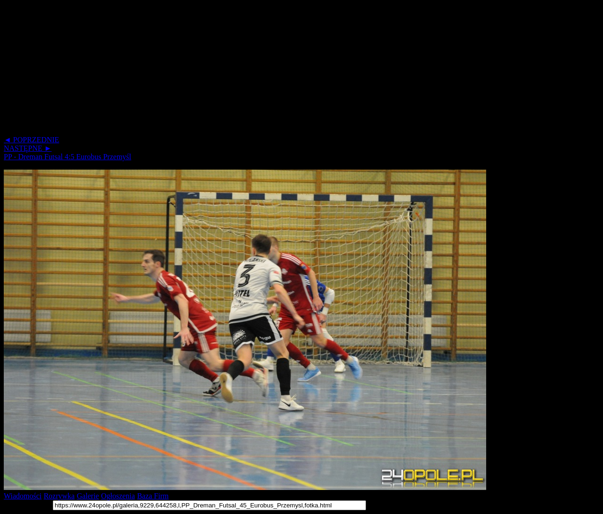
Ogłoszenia (118, 496)
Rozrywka (59, 496)
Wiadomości (22, 496)
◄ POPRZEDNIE (31, 140)
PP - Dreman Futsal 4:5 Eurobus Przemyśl (67, 157)
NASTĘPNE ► (28, 148)
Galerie (88, 496)
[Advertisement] (286, 70)
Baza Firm (153, 496)
